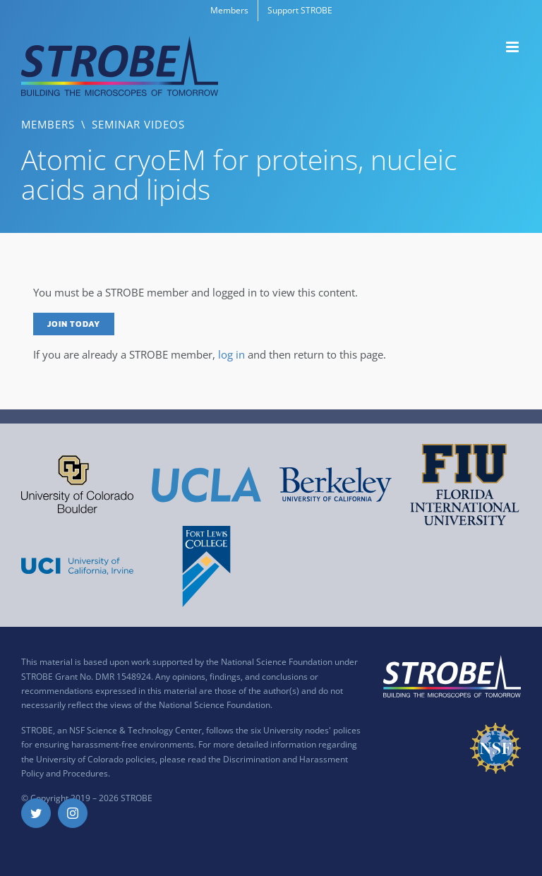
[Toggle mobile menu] (513, 47)
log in (231, 354)
